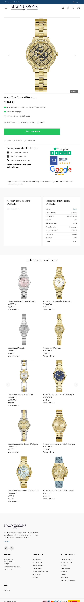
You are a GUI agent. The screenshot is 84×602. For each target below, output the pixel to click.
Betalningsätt (37, 574)
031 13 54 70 (8, 569)
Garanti (40, 122)
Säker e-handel (65, 568)
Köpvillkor (64, 571)
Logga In (7, 590)
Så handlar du (37, 562)
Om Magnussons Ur (67, 559)
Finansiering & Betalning (26, 122)
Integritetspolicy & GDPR (68, 580)
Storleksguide (29, 141)
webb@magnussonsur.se (12, 566)
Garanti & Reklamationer (40, 571)
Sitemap (6, 541)
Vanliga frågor (37, 568)
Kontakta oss (37, 559)
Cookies (63, 574)
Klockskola (64, 565)
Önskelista (17, 141)
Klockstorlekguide (66, 562)
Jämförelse (64, 577)
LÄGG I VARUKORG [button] (32, 131)
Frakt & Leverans (38, 565)
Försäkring (36, 577)
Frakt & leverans (10, 122)
